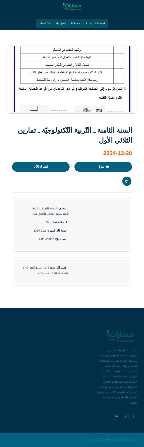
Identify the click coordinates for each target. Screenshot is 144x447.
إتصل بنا (61, 23)
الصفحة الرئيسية (95, 23)
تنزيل (103, 166)
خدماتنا (75, 23)
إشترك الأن (44, 23)
